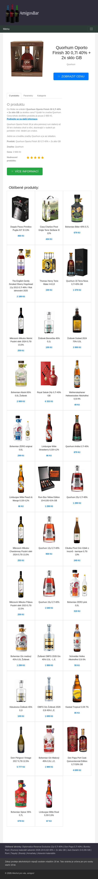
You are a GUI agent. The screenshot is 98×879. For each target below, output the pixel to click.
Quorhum (71, 64)
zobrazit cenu (73, 76)
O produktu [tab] (14, 96)
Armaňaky (31, 853)
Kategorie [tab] (41, 96)
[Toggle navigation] (91, 28)
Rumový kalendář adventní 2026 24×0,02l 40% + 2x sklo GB (38, 850)
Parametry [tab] (28, 96)
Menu (6, 29)
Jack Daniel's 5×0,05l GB (78, 850)
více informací (26, 171)
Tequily (14, 853)
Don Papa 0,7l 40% (73, 847)
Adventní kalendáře (46, 853)
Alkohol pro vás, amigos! (23, 873)
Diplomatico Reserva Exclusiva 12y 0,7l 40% (42, 847)
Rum (7, 853)
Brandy (22, 853)
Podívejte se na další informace (22, 119)
